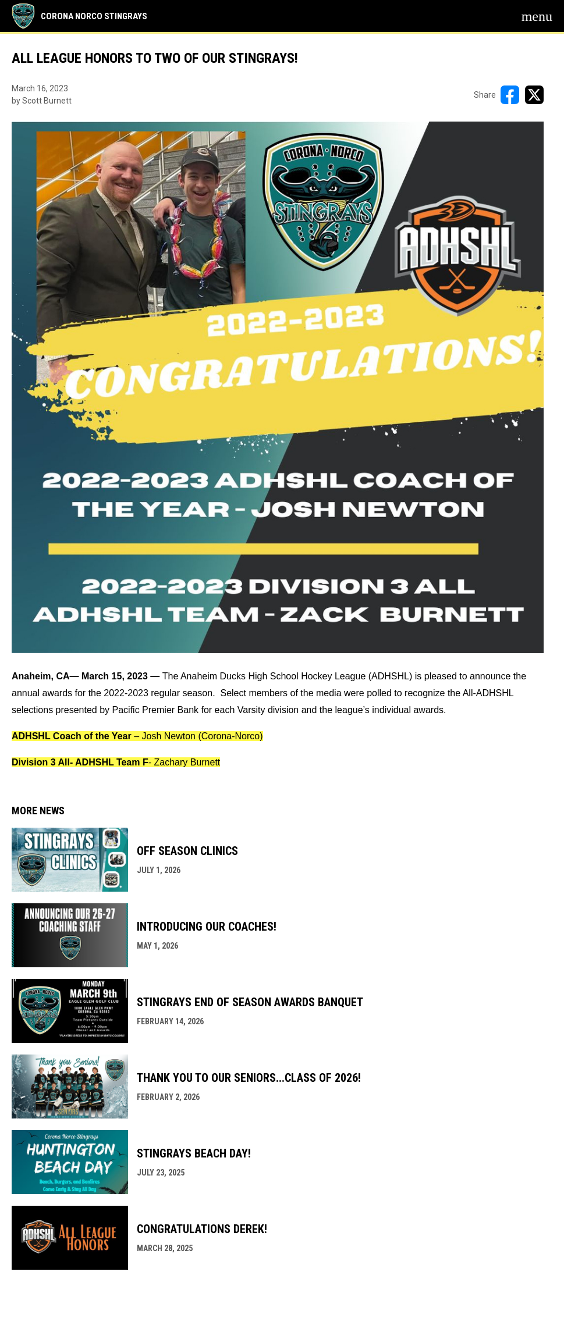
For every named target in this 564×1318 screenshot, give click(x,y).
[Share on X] (534, 95)
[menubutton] (537, 16)
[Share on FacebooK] (510, 95)
